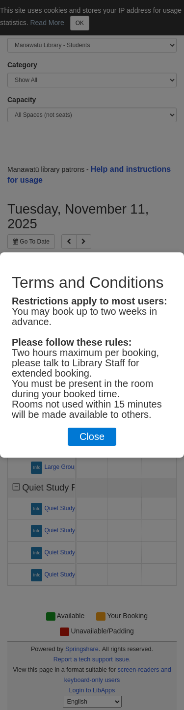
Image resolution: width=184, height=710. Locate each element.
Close (92, 436)
